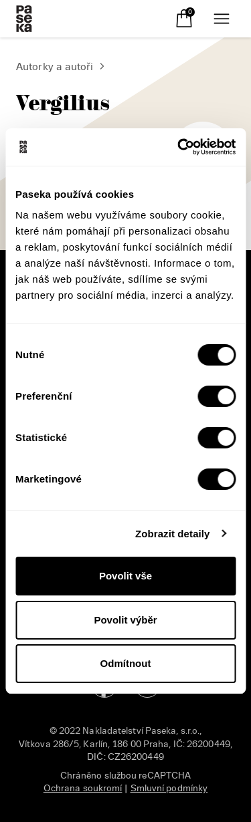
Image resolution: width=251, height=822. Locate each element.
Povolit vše (125, 575)
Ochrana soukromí (83, 788)
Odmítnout (125, 663)
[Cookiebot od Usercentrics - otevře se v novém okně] (179, 147)
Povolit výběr (125, 620)
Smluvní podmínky (169, 788)
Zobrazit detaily (172, 533)
